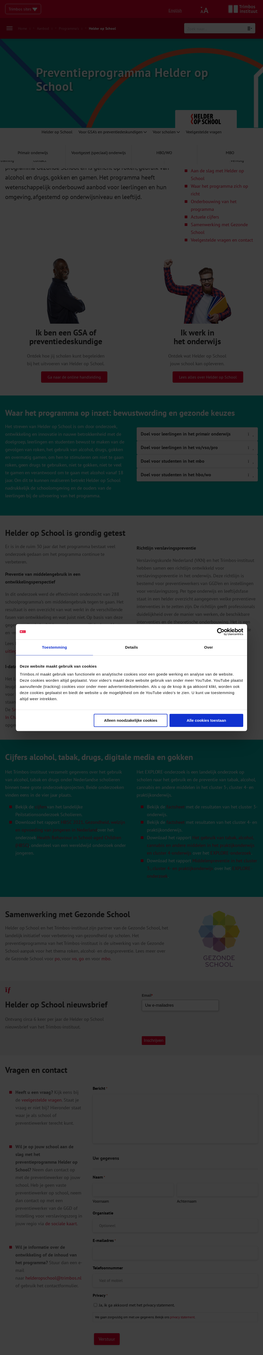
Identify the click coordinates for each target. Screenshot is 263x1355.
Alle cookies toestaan (206, 720)
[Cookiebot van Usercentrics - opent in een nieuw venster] (220, 632)
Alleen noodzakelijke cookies (130, 720)
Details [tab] (131, 647)
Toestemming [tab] (54, 647)
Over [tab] (208, 647)
